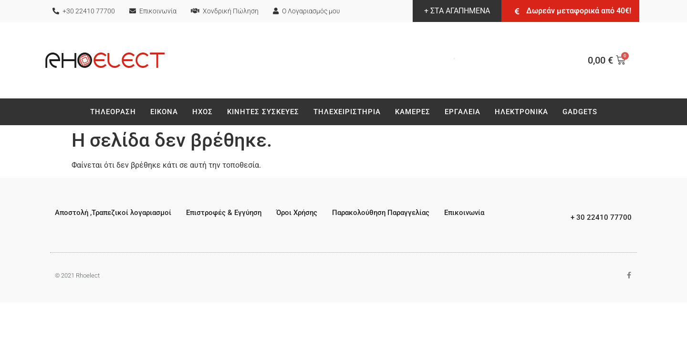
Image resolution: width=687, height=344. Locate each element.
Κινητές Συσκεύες (263, 112)
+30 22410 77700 (83, 11)
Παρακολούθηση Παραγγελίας (380, 212)
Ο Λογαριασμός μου (306, 11)
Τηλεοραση (113, 112)
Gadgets (579, 112)
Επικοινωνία (153, 11)
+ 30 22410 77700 (601, 217)
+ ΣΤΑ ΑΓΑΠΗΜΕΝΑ (457, 10)
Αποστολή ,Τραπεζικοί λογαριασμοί (113, 212)
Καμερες (412, 112)
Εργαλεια (462, 112)
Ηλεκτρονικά (521, 112)
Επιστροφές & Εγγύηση (223, 212)
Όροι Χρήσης (296, 212)
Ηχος (202, 112)
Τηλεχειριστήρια (347, 112)
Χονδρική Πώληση (225, 11)
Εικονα (164, 112)
